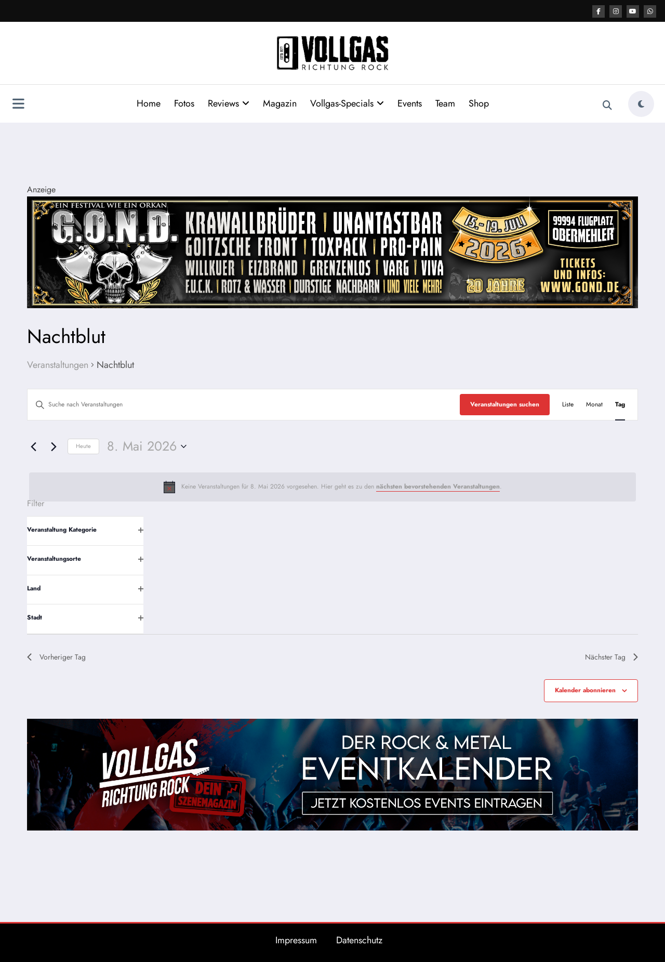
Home (149, 103)
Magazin (280, 103)
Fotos (184, 103)
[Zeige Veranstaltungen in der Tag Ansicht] (620, 404)
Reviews (228, 103)
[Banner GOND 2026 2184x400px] (332, 251)
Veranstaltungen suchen (504, 404)
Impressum (296, 940)
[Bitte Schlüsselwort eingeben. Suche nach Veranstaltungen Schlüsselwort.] (244, 404)
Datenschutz (359, 940)
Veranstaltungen (57, 365)
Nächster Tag (611, 657)
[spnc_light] (641, 104)
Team (445, 103)
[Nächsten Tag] (53, 446)
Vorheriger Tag (56, 657)
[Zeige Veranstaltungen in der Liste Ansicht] (568, 404)
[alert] (332, 487)
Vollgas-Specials (347, 103)
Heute (83, 446)
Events (409, 103)
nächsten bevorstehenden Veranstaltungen (438, 486)
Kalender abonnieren (585, 690)
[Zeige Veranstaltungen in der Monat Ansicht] (594, 404)
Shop (479, 103)
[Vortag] (33, 446)
